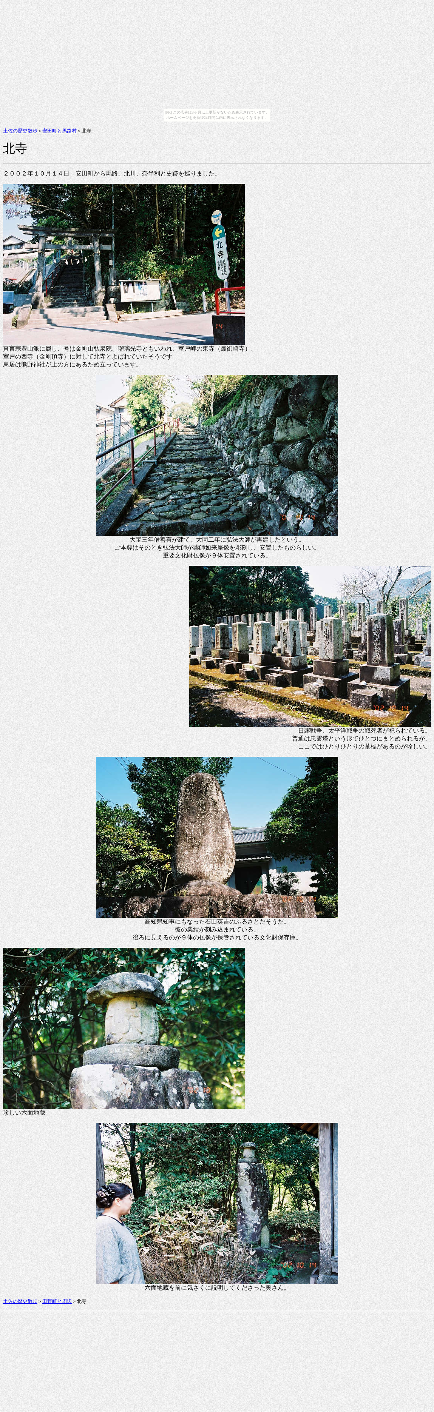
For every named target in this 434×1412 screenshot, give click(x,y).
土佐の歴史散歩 (20, 131)
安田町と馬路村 (59, 131)
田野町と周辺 (57, 1301)
